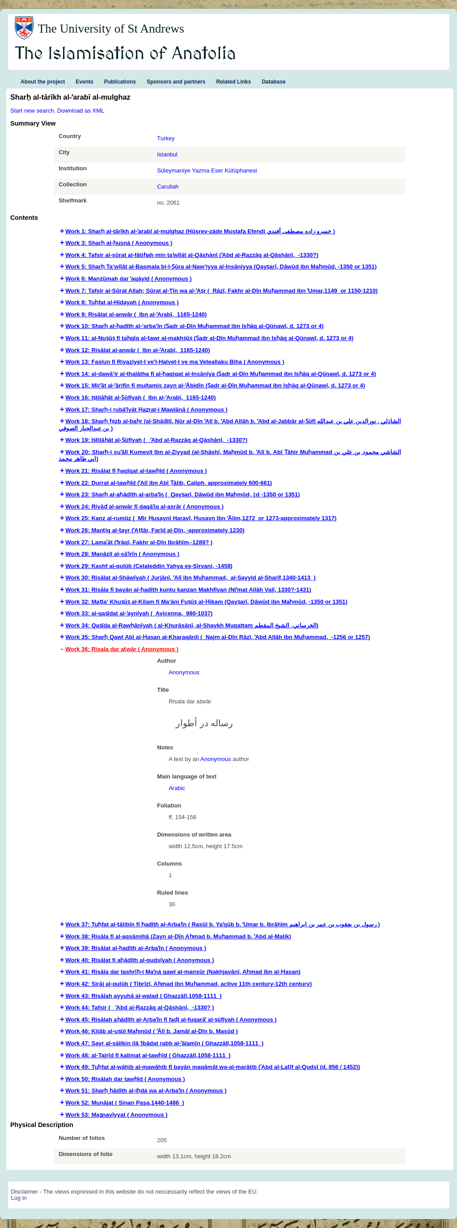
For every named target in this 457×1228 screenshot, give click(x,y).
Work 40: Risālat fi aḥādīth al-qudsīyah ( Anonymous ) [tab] (139, 960)
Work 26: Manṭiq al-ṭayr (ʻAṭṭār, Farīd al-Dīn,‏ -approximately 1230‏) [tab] (154, 530)
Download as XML (81, 110)
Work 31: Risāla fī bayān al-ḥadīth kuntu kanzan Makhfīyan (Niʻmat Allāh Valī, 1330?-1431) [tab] (188, 589)
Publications (120, 82)
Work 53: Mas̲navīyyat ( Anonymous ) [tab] (116, 1114)
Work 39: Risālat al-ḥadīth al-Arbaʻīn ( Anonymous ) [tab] (135, 948)
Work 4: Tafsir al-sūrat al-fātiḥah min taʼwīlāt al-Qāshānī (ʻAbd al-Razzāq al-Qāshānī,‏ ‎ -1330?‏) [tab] (191, 255)
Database (273, 82)
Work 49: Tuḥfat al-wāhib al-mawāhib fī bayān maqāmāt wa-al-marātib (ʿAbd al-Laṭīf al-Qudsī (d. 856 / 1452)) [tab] (212, 1067)
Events (84, 82)
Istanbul (167, 154)
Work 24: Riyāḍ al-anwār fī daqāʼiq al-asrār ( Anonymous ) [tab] (144, 506)
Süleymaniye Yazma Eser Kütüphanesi (207, 170)
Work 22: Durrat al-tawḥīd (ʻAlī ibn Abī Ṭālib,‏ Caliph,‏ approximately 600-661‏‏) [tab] (168, 482)
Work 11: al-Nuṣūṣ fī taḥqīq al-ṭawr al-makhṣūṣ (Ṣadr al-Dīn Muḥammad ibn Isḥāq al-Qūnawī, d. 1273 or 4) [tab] (209, 338)
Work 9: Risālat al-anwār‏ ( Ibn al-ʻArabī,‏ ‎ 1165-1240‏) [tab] (136, 314)
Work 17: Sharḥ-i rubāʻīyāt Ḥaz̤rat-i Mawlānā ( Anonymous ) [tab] (146, 409)
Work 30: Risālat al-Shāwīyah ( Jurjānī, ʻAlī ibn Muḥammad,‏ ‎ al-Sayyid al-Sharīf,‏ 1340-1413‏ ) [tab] (190, 577)
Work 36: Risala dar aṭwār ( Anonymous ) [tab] (121, 649)
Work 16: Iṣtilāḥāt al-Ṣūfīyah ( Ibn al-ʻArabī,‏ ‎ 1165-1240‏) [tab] (140, 397)
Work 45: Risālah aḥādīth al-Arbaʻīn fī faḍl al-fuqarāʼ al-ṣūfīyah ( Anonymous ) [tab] (170, 1019)
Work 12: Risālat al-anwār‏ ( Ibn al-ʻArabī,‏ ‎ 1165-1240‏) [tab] (137, 350)
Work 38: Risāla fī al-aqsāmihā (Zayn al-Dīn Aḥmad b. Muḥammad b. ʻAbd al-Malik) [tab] (178, 936)
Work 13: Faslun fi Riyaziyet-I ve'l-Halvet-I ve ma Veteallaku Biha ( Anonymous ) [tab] (174, 361)
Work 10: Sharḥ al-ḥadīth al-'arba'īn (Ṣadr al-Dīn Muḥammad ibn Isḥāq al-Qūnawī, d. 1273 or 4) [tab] (194, 326)
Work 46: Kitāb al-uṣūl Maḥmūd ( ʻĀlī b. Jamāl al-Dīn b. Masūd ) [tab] (151, 1031)
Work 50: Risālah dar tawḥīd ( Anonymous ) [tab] (125, 1079)
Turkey (165, 138)
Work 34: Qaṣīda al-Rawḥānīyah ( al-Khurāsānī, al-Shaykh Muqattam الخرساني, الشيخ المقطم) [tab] (191, 625)
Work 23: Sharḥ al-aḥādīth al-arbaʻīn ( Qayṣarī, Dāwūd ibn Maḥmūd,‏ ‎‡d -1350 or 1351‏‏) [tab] (182, 494)
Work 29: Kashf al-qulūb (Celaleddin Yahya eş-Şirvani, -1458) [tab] (149, 566)
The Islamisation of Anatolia (125, 54)
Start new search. (32, 110)
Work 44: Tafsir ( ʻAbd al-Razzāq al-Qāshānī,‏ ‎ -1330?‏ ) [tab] (139, 1007)
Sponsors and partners (176, 82)
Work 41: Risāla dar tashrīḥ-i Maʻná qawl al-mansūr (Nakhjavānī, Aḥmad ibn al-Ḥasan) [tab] (182, 971)
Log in (18, 1197)
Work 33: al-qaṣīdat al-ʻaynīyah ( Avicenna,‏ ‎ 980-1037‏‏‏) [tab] (138, 613)
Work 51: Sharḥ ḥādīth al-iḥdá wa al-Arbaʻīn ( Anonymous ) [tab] (145, 1090)
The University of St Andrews (111, 28)
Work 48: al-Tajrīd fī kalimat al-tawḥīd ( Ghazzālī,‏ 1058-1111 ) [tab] (148, 1055)
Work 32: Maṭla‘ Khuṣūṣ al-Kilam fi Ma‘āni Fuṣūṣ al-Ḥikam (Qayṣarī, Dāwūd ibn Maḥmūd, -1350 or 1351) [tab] (206, 601)
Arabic (177, 788)
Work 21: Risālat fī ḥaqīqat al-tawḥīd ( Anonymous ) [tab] (136, 470)
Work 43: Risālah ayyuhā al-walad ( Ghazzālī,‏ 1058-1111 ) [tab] (143, 995)
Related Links (233, 82)
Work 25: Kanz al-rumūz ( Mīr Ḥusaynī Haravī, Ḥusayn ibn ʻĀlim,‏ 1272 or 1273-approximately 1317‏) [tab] (200, 518)
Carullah (167, 186)
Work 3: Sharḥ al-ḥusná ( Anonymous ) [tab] (118, 243)
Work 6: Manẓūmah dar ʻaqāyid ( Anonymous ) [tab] (128, 278)
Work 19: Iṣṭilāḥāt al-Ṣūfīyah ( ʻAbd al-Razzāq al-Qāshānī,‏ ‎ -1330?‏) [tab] (156, 440)
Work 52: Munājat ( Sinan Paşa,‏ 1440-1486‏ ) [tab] (124, 1102)
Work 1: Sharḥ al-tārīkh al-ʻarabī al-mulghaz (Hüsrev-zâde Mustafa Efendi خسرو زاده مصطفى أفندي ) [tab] (200, 231)
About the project (43, 82)
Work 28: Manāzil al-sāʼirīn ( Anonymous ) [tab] (122, 554)
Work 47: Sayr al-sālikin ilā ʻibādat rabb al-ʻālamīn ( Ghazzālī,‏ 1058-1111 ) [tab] (164, 1043)
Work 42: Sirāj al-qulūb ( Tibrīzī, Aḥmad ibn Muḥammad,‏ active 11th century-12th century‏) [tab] (188, 983)
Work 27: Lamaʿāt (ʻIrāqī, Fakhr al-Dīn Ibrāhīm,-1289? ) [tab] (138, 542)
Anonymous (184, 672)
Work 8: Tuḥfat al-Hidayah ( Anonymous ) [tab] (121, 302)
